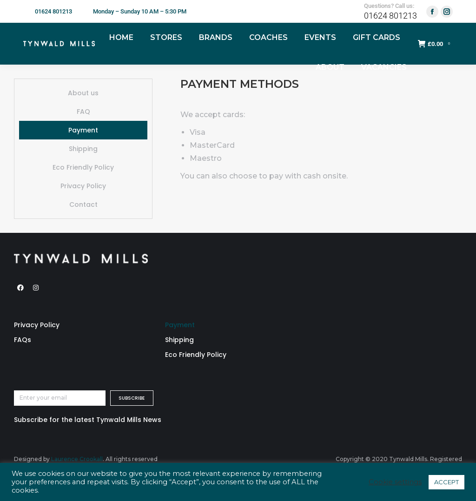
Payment (83, 130)
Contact (83, 204)
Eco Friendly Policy (83, 167)
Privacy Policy (83, 186)
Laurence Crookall (77, 458)
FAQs (22, 339)
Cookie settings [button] (395, 482)
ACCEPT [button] (446, 482)
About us (83, 93)
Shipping (83, 148)
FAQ (83, 111)
